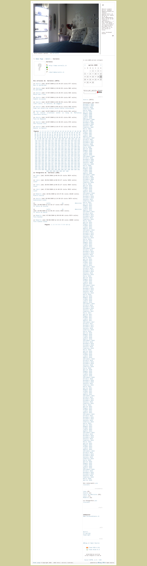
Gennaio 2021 (88, 383)
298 (49, 160)
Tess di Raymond (39, 119)
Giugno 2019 (87, 354)
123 (72, 140)
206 (69, 149)
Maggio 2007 (87, 132)
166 (75, 145)
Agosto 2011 (87, 210)
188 (56, 148)
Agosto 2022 (87, 412)
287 (59, 159)
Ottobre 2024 (88, 452)
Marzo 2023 (87, 423)
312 (49, 162)
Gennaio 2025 (88, 457)
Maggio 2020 (87, 371)
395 (57, 171)
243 (52, 154)
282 (42, 159)
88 (60, 137)
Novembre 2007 (88, 141)
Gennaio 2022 (88, 402)
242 (49, 154)
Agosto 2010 (87, 192)
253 (39, 156)
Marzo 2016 (87, 294)
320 (75, 162)
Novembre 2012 (88, 233)
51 (62, 134)
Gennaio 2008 (88, 144)
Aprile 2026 (87, 480)
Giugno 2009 (87, 170)
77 (79, 136)
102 (49, 139)
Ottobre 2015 (88, 287)
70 (62, 136)
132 (56, 142)
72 (67, 136)
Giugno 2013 (87, 244)
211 (39, 151)
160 (56, 145)
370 (56, 168)
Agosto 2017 (87, 320)
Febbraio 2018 (88, 330)
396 (60, 171)
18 (75, 131)
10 (56, 131)
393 (51, 171)
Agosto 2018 (87, 339)
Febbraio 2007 (88, 127)
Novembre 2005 (88, 104)
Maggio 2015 (87, 279)
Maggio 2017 (87, 316)
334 (75, 163)
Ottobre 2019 (88, 360)
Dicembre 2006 (88, 124)
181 (78, 146)
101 (46, 139)
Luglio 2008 (87, 153)
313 (52, 162)
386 (62, 169)
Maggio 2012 (87, 224)
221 (72, 151)
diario (38, 83)
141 (39, 143)
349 (78, 165)
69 (60, 136)
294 (36, 160)
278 (75, 157)
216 (56, 151)
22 (38, 133)
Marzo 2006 (87, 110)
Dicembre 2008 (88, 161)
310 (42, 162)
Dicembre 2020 (88, 382)
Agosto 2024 (87, 449)
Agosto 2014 (87, 265)
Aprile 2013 (87, 241)
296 (42, 160)
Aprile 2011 (87, 204)
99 (40, 139)
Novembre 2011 (88, 215)
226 (42, 153)
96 (79, 137)
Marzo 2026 (87, 478)
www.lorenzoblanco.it (91, 516)
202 (56, 149)
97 (35, 139)
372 (62, 168)
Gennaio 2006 (88, 107)
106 (62, 139)
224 (36, 153)
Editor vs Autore (39, 128)
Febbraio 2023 (88, 422)
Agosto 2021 (87, 394)
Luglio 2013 (87, 245)
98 (38, 139)
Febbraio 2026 (88, 477)
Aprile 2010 (87, 185)
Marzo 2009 (87, 165)
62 (42, 136)
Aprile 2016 (87, 296)
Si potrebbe (37, 90)
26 (47, 133)
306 (75, 160)
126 (36, 142)
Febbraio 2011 (88, 201)
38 (77, 133)
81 (42, 137)
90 (65, 137)
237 (78, 153)
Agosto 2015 (87, 284)
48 (55, 134)
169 (39, 146)
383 (52, 169)
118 (56, 140)
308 (36, 162)
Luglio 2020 (87, 374)
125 (78, 140)
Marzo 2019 (87, 350)
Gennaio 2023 (88, 420)
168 (36, 146)
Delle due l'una (39, 94)
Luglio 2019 (87, 356)
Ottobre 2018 (88, 342)
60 (38, 136)
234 (69, 153)
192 (69, 148)
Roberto (38, 194)
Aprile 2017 (87, 314)
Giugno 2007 (87, 133)
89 (62, 137)
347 (72, 165)
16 (70, 131)
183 (39, 148)
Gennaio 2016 (88, 291)
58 (79, 134)
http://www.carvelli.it (58, 65)
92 (69, 137)
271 (52, 157)
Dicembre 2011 (88, 216)
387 (65, 169)
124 (75, 140)
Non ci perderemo (39, 85)
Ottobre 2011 (88, 213)
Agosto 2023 (87, 431)
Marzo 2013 (87, 239)
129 (46, 142)
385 (59, 169)
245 (59, 154)
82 (45, 137)
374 (69, 168)
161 (59, 145)
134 (62, 142)
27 (50, 133)
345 (65, 165)
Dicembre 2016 (88, 308)
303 (65, 160)
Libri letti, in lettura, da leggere (47, 103)
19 (78, 131)
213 (46, 151)
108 (69, 139)
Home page (36, 562)
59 (35, 136)
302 (62, 160)
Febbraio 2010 (88, 182)
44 (45, 134)
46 (50, 134)
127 (39, 142)
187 (52, 148)
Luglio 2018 (87, 337)
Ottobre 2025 (88, 471)
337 (39, 165)
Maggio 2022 (87, 408)
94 (74, 137)
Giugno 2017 (87, 317)
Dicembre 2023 (88, 437)
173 (52, 146)
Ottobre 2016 (88, 305)
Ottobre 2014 (88, 268)
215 (52, 151)
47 (52, 134)
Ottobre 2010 (88, 195)
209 (78, 149)
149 (65, 143)
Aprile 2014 (87, 259)
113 (39, 140)
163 (65, 145)
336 (36, 165)
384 (56, 169)
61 (40, 136)
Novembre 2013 (88, 251)
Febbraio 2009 (88, 164)
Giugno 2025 (87, 465)
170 (42, 146)
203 (59, 149)
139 (78, 142)
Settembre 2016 (89, 304)
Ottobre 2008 (88, 158)
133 (59, 142)
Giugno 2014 (87, 262)
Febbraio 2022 (88, 403)
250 (75, 154)
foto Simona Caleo (40, 221)
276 (69, 157)
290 (69, 159)
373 (65, 168)
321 (78, 162)
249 (72, 154)
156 (42, 145)
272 (56, 157)
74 (72, 136)
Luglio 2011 (87, 208)
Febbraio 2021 (88, 385)
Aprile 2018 (87, 333)
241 (46, 154)
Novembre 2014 (88, 270)
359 (65, 166)
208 (75, 149)
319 (72, 162)
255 (46, 156)
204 (62, 149)
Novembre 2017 (88, 325)
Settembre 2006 (89, 119)
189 (59, 148)
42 (40, 134)
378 (36, 169)
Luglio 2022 (87, 411)
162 (62, 145)
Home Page (39, 59)
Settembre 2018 (89, 340)
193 (72, 148)
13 (63, 131)
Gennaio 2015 (88, 273)
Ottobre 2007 (88, 139)
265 (78, 156)
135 (65, 142)
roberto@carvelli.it (56, 72)
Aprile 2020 (87, 370)
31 (60, 133)
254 (42, 156)
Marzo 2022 (87, 405)
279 (78, 157)
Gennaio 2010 (88, 181)
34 (67, 133)
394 (54, 171)
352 (42, 166)
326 (49, 163)
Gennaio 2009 (88, 162)
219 (65, 151)
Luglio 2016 (87, 300)
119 (59, 140)
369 (52, 168)
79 (38, 137)
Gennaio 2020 (88, 365)
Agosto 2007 (87, 136)
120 (62, 140)
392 (47, 171)
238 (36, 154)
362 (75, 166)
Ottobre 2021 (88, 397)
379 (39, 169)
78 (35, 137)
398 (67, 171)
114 (42, 140)
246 (62, 154)
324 (42, 163)
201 (52, 149)
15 (68, 131)
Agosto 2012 (87, 228)
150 (69, 143)
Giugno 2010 (87, 188)
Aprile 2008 (87, 149)
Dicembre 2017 (88, 327)
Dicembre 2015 (88, 290)
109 (72, 139)
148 (62, 143)
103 (53, 139)
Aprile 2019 (87, 351)
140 (36, 143)
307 (78, 160)
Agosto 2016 (87, 302)
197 (39, 149)
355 (52, 166)
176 (62, 146)
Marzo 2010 (87, 184)
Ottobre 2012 (88, 231)
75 (74, 136)
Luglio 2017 (87, 319)
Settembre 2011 (89, 211)
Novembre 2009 (88, 178)
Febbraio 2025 (88, 459)
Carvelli (55, 53)
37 (74, 133)
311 (46, 162)
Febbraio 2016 (88, 293)
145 (52, 143)
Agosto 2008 (87, 155)
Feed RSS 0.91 (93, 547)
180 (75, 146)
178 (69, 146)
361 (72, 166)
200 (49, 149)
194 (75, 148)
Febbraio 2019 (88, 348)
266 (36, 157)
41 (38, 134)
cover (35, 177)
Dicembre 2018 (88, 345)
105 (59, 139)
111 (79, 139)
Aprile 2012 (87, 222)
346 (69, 165)
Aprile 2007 (87, 130)
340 (49, 165)
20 (80, 131)
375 (72, 168)
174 (56, 146)
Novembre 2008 (88, 159)
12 (60, 131)
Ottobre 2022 (88, 416)
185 (46, 148)
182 (36, 148)
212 (42, 151)
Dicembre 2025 (88, 474)
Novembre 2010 (88, 196)
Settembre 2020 (89, 377)
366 (42, 168)
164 (69, 145)
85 (52, 137)
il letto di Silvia (40, 206)
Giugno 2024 (87, 446)
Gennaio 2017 (88, 310)
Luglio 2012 (87, 227)
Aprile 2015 (87, 277)
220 (69, 151)
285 (52, 159)
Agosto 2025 (87, 468)
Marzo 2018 (87, 331)
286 (56, 159)
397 (64, 171)
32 (62, 133)
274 (62, 157)
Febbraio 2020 (88, 366)
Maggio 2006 (87, 113)
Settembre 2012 (89, 230)
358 (62, 166)
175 (59, 146)
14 (65, 131)
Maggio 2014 (87, 261)
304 (69, 160)
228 (49, 153)
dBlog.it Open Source (91, 543)
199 (46, 149)
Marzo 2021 (87, 386)
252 (36, 156)
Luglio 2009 (87, 172)
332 (69, 163)
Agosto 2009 (87, 173)
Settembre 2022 (89, 414)
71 (65, 136)
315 (59, 162)
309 (39, 162)
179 (72, 146)
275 (65, 157)
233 (65, 153)
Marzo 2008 (87, 147)
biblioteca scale (39, 200)
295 (39, 160)
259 (59, 156)
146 (56, 143)
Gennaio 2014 (88, 254)
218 (62, 151)
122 (69, 140)
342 (56, 165)
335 (78, 163)
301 (59, 160)
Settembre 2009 (89, 175)
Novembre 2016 (88, 307)
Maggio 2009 (87, 169)
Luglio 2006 (87, 116)
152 (75, 143)
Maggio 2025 (87, 463)
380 (42, 169)
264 (75, 156)
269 (46, 157)
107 (66, 139)
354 (49, 166)
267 (39, 157)
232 (62, 153)
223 (78, 151)
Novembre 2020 (88, 380)
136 (69, 142)
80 (40, 137)
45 (47, 134)
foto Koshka (37, 217)
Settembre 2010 (89, 193)
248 (69, 154)
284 (49, 159)
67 (55, 136)
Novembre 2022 (88, 417)
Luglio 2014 (87, 264)
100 (43, 139)
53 (67, 134)
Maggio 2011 (87, 205)
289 (65, 159)
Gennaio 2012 (88, 218)
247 (65, 154)
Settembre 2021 (89, 396)
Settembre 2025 (89, 469)
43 (42, 134)
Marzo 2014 (87, 258)
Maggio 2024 (87, 445)
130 (49, 142)
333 (72, 163)
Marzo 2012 (87, 221)
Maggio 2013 (87, 242)
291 (72, 159)
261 (65, 156)
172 (49, 146)
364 (36, 168)
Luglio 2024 (87, 448)
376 (75, 168)
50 (60, 134)
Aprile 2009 (87, 167)
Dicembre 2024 (88, 455)
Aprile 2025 (87, 462)
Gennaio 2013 (88, 236)
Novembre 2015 (88, 288)
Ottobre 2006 (88, 121)
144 (49, 143)
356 (56, 166)
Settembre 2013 (89, 248)
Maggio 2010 (87, 187)
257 (52, 156)
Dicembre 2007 (88, 142)
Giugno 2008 (87, 152)
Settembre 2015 (89, 285)
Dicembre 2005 (88, 106)
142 (42, 143)
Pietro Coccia (38, 195)
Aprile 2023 (87, 425)
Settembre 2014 (89, 267)
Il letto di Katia (40, 212)
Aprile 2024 (87, 443)
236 (75, 153)
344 (62, 165)
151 (72, 143)
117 (52, 140)
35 (69, 133)
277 (72, 157)
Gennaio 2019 (88, 346)
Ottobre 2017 (88, 323)
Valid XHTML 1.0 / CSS (92, 560)
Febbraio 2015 (88, 274)
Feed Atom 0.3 (93, 549)
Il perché (86, 533)
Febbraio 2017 (88, 311)
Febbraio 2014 (88, 256)
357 (59, 166)
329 (59, 163)
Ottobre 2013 (88, 250)
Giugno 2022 (87, 409)
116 (49, 140)
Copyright (86, 535)
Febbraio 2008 (88, 145)
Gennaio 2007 (88, 126)
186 (49, 148)
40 (35, 134)
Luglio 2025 (87, 466)
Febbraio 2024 (88, 440)
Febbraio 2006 (88, 109)
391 (78, 169)
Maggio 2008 (87, 150)
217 (59, 151)
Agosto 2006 (87, 118)
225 (39, 153)
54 (69, 134)
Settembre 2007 (89, 138)
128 (42, 142)
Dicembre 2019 (88, 363)
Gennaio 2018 (88, 328)
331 (65, 163)
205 (65, 149)
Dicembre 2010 (88, 198)
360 (69, 166)
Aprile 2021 (87, 388)
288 (62, 159)
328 (56, 163)
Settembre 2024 (89, 451)
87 (57, 137)
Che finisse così (39, 123)
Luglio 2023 (87, 429)
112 (36, 140)
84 (50, 137)
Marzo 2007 (87, 129)
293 (78, 159)
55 (72, 134)
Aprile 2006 (87, 112)
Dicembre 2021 (88, 400)
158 (49, 145)
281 (39, 159)
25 (45, 133)
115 (46, 140)
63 (45, 136)
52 (65, 134)
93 (72, 137)
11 (58, 131)
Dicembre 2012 (88, 234)
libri (38, 175)
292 (75, 159)
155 (39, 145)
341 (52, 165)
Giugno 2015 (87, 281)
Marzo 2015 (87, 276)
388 (69, 169)
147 (59, 143)
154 (36, 145)
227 (46, 153)
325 (46, 163)
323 (39, 163)
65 (50, 136)
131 (52, 142)
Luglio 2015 (87, 282)
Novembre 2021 (88, 399)
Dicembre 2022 (88, 419)
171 (46, 146)
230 (56, 153)
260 (62, 156)
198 (42, 149)
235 (72, 153)
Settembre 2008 (89, 156)
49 (57, 134)
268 (42, 157)
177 (65, 146)
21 (35, 133)
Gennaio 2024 (88, 439)
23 (40, 133)
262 (69, 156)
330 (62, 163)
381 (46, 169)
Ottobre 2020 (88, 379)
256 (49, 156)
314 (56, 162)
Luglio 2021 (87, 393)
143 (46, 143)
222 (75, 151)
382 (49, 169)
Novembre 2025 (88, 472)
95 (77, 137)
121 (65, 140)
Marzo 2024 (87, 442)
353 (46, 166)
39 (79, 133)
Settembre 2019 (89, 359)
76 (77, 136)
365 (39, 168)
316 (62, 162)
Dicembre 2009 (88, 179)
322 (36, 163)
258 (56, 156)
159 (52, 145)
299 (52, 160)
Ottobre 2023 (88, 434)
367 (46, 168)
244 (56, 154)
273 (59, 157)
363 (78, 166)
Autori (48, 59)
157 (46, 145)
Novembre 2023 (88, 435)
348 (75, 165)
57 (77, 134)
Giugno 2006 (87, 115)
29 (55, 133)
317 (65, 162)
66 (52, 136)
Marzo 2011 (87, 202)
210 (36, 151)
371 (59, 168)
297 (46, 160)
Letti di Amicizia (63, 203)
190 (62, 148)
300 (56, 160)
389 (72, 169)
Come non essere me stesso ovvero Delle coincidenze (53, 108)
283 (46, 159)
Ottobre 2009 (88, 176)
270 (49, 157)
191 (65, 148)
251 (78, 154)
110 (76, 139)
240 (42, 154)
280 (36, 159)
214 (49, 151)
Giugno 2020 (87, 373)
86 (55, 137)
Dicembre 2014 (88, 271)
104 (56, 139)
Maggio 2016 (87, 297)
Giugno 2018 (87, 336)
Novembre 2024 (88, 454)
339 (46, 165)
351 (39, 166)
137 (72, 142)
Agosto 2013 (87, 247)
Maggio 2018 (87, 334)
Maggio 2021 (87, 389)
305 (72, 160)
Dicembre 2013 (88, 253)
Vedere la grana (39, 99)
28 (52, 133)
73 (69, 136)
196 (36, 149)
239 (39, 154)
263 (72, 156)
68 (57, 136)
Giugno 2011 (87, 207)
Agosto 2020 (87, 376)
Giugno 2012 (87, 225)
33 (65, 133)
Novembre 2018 (88, 343)
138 (75, 142)
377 (78, 168)
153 (78, 143)
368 (49, 168)
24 (42, 133)
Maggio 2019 (87, 353)
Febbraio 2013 (88, 238)
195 (78, 148)
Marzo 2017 (87, 313)
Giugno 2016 (87, 299)
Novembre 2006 (88, 122)
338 (42, 165)
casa (84, 491)
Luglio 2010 (87, 190)
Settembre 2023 (89, 432)
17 (73, 131)
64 (47, 136)
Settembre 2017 (89, 322)
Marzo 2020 (87, 368)
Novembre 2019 (88, 362)
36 (72, 133)
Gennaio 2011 (88, 199)
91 (67, 137)
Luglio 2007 (87, 135)
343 (59, 165)
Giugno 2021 (87, 391)
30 (57, 133)
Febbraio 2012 (88, 219)
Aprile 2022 (87, 406)
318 (69, 162)
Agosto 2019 (87, 357)
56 (74, 134)
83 (47, 137)
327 (52, 163)
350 (36, 166)
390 (75, 169)
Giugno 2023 (87, 428)
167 (78, 145)
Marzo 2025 (87, 460)
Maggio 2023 (87, 426)
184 (42, 148)
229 (52, 153)
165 (72, 145)
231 (59, 153)
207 (72, 149)
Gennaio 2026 (88, 475)
